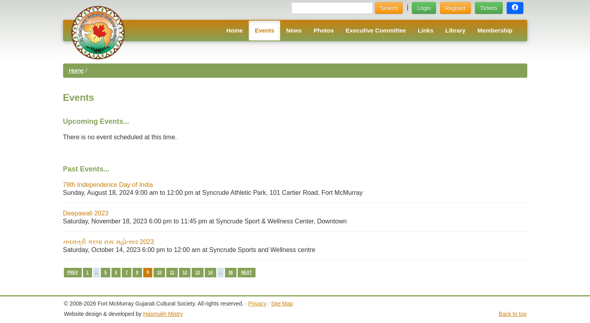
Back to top (513, 314)
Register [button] (455, 8)
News (294, 30)
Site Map (282, 303)
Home (234, 30)
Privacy (257, 303)
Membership (494, 30)
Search (389, 8)
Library (455, 30)
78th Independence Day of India (108, 184)
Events (264, 30)
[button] (515, 8)
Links (425, 30)
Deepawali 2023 (86, 213)
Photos (324, 30)
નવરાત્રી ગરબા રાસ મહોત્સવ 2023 (108, 241)
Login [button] (423, 8)
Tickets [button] (489, 8)
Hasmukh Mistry (163, 314)
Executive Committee (376, 30)
